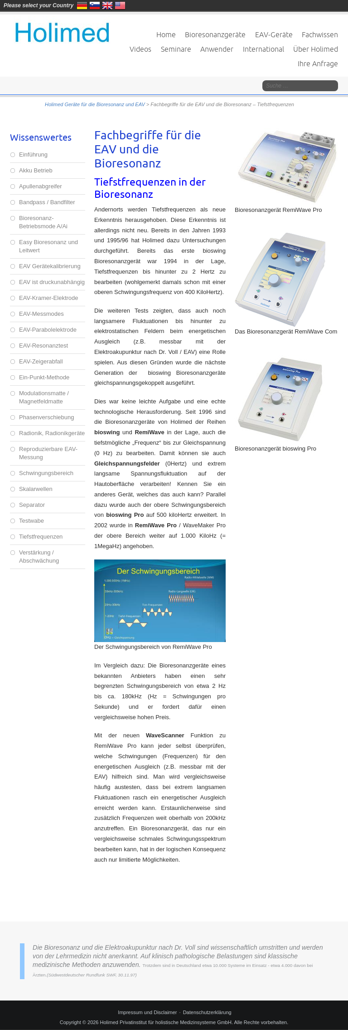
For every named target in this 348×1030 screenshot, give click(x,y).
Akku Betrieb (36, 170)
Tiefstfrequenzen (41, 536)
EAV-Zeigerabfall (41, 361)
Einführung (33, 154)
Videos (140, 49)
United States (120, 5)
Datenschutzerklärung (207, 1012)
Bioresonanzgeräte (215, 34)
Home (166, 34)
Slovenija (94, 5)
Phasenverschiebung (46, 417)
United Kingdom (107, 5)
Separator (32, 504)
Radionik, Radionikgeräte (52, 433)
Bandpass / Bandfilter (47, 202)
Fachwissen (320, 34)
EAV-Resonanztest (43, 345)
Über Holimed (315, 49)
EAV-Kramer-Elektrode (48, 297)
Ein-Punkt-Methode (44, 377)
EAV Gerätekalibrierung (50, 266)
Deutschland (82, 5)
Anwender (216, 49)
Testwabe (31, 520)
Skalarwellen (36, 489)
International (263, 49)
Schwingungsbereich (46, 473)
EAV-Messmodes (41, 313)
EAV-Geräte (274, 34)
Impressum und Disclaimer (147, 1012)
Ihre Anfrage (318, 63)
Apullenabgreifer (40, 186)
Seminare (176, 49)
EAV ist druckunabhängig (52, 282)
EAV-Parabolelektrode (48, 329)
